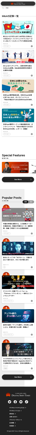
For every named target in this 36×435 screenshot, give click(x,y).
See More (18, 179)
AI (4, 267)
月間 (25, 202)
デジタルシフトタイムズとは (16, 407)
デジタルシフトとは (14, 410)
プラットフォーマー (8, 300)
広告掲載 (11, 422)
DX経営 (5, 368)
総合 (31, 202)
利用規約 (11, 425)
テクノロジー (7, 46)
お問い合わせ (12, 416)
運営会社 (11, 413)
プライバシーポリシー (15, 419)
